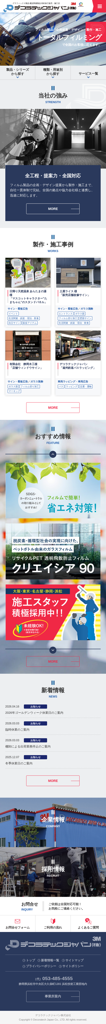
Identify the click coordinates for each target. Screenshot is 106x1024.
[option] (53, 490)
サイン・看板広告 (18, 308)
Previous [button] (52, 454)
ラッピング (71, 386)
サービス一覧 (88, 73)
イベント (13, 313)
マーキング (14, 391)
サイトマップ (74, 960)
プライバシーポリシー (41, 966)
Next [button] (52, 650)
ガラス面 (79, 313)
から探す (17, 72)
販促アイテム (30, 323)
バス (61, 386)
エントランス (66, 313)
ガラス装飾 (86, 308)
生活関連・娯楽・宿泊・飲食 (24, 318)
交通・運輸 (86, 386)
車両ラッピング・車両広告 (73, 381)
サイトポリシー (73, 966)
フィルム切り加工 (68, 318)
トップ (30, 960)
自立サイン (14, 323)
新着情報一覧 (50, 960)
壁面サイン (85, 318)
